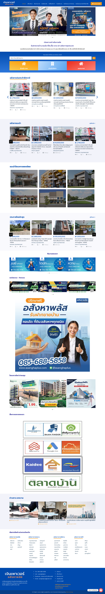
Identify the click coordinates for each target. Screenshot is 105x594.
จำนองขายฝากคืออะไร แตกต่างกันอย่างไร (19, 518)
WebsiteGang (69, 592)
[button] (11, 22)
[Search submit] (94, 58)
